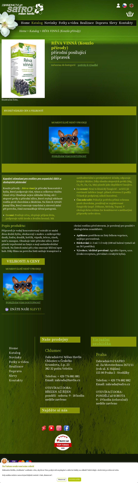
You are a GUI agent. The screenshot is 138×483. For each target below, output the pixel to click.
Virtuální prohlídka (102, 341)
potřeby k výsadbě (88, 65)
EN (130, 5)
